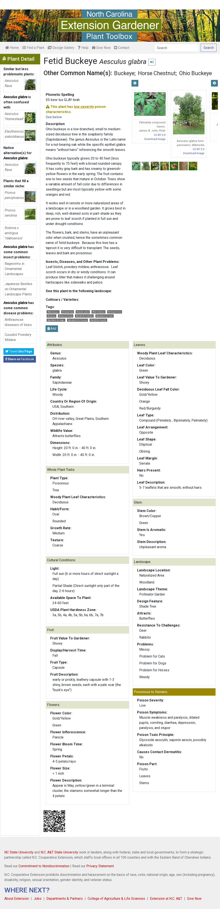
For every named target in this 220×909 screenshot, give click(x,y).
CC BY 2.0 (159, 135)
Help (83, 48)
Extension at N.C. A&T (166, 899)
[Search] (176, 48)
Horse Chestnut (157, 73)
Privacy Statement (100, 866)
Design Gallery (61, 48)
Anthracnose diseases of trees (18, 322)
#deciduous (53, 312)
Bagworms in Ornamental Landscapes (14, 269)
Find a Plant (33, 48)
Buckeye (124, 73)
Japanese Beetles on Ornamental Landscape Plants (18, 289)
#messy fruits (66, 316)
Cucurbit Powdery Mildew (18, 337)
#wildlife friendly (98, 320)
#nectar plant (82, 312)
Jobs (37, 899)
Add (51, 328)
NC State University (19, 852)
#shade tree (67, 312)
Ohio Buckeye (195, 73)
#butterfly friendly (84, 316)
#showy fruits (114, 312)
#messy (51, 316)
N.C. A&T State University (59, 852)
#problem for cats (104, 316)
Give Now (101, 48)
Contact (121, 48)
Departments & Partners (64, 899)
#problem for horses (77, 320)
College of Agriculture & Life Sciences (116, 899)
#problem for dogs (55, 320)
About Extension (16, 899)
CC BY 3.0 (198, 149)
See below (54, 117)
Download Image (154, 139)
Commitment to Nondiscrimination (43, 866)
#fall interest (98, 312)
